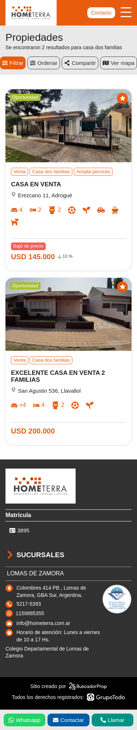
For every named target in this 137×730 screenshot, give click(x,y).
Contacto (101, 13)
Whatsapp (24, 720)
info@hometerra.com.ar (43, 623)
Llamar (112, 720)
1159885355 (30, 613)
